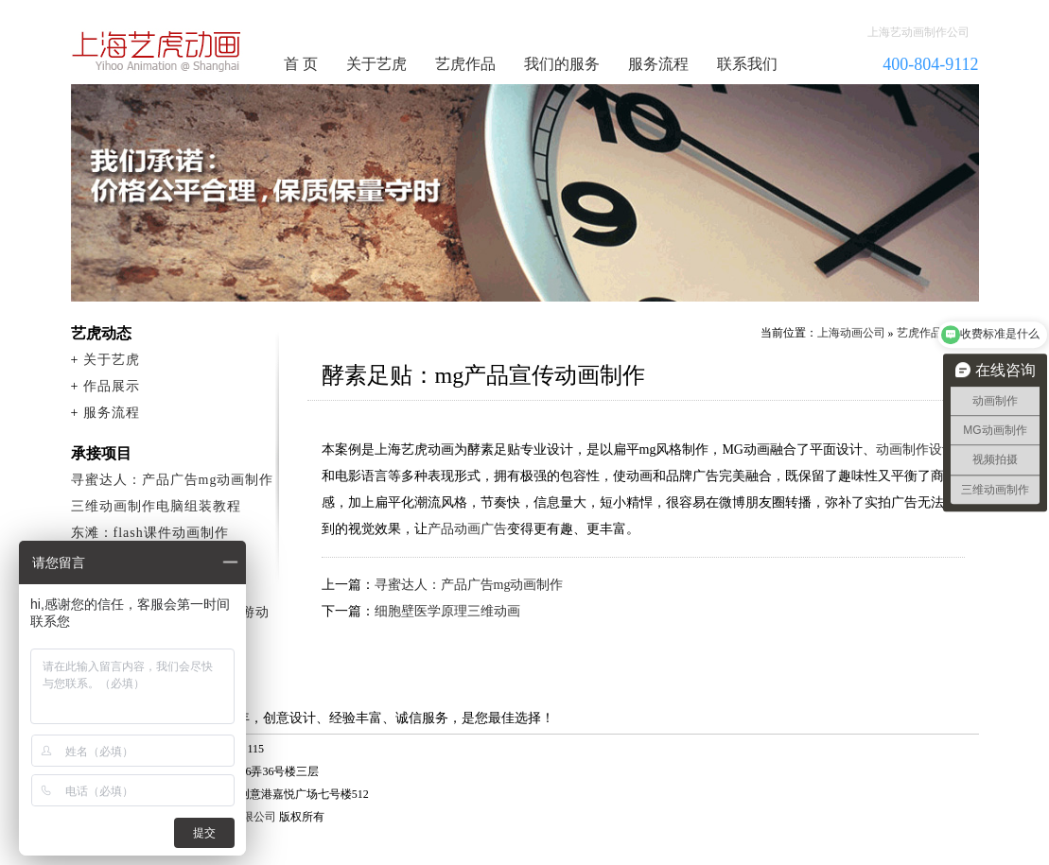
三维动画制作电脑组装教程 (156, 506)
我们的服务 (562, 64)
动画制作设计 (915, 449)
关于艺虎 (376, 64)
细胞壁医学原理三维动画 (447, 611)
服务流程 (658, 64)
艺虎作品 (465, 64)
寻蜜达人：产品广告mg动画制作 (469, 585)
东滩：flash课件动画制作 (150, 533)
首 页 (301, 64)
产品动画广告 (467, 529)
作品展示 (111, 386)
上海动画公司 (851, 332)
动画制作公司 (157, 51)
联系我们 (747, 64)
